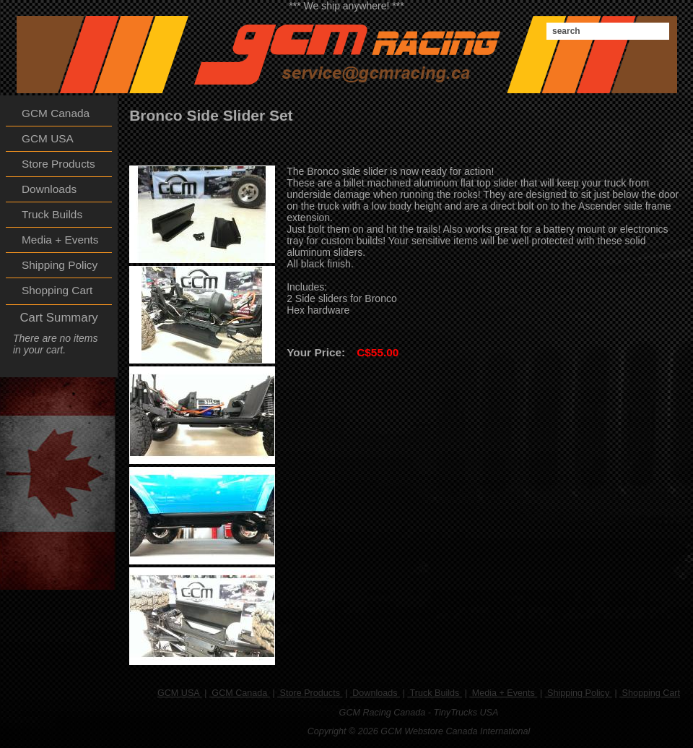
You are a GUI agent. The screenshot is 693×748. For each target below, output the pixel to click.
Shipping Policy (578, 693)
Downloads (375, 693)
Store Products (309, 693)
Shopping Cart (649, 693)
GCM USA (179, 693)
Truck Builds (434, 693)
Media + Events (503, 693)
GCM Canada (239, 693)
